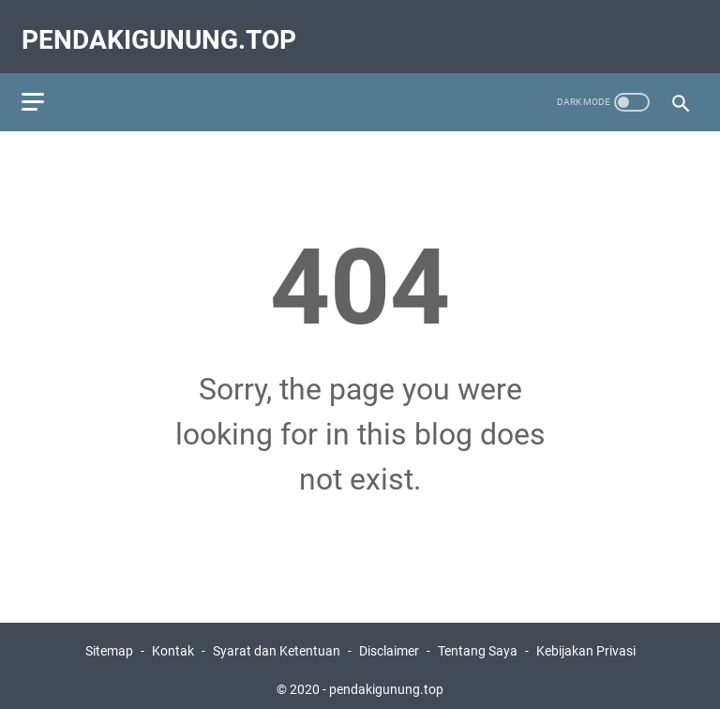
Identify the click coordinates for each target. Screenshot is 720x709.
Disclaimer (389, 641)
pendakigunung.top (165, 24)
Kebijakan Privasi (586, 641)
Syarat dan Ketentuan (276, 641)
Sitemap (109, 641)
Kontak (173, 641)
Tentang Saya (478, 641)
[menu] (50, 79)
